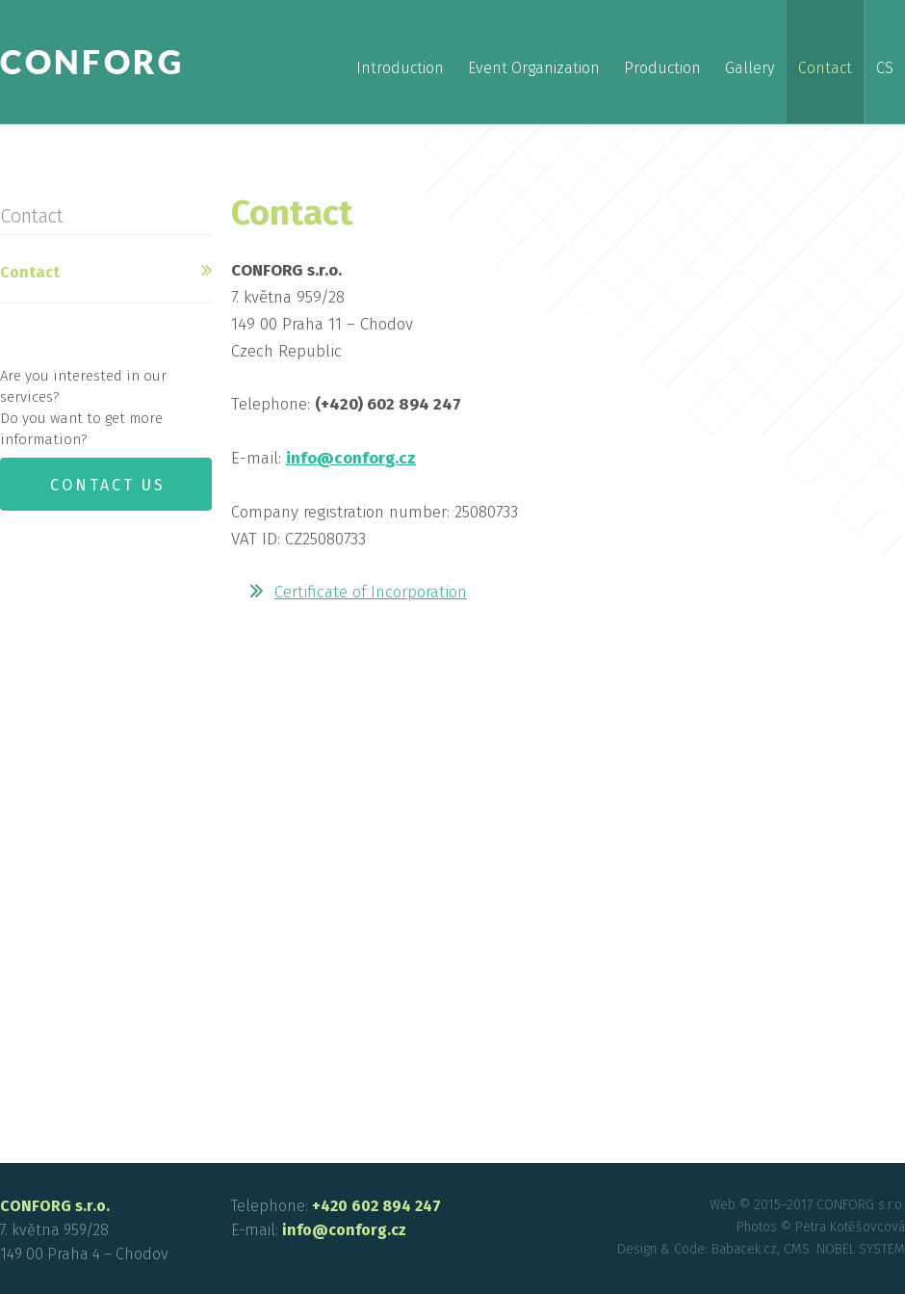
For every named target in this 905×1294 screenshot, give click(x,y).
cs (884, 68)
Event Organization (534, 68)
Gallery (749, 68)
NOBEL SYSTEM (860, 1249)
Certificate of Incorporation (370, 592)
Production (662, 68)
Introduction (400, 68)
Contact (825, 68)
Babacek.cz (744, 1249)
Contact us (108, 485)
